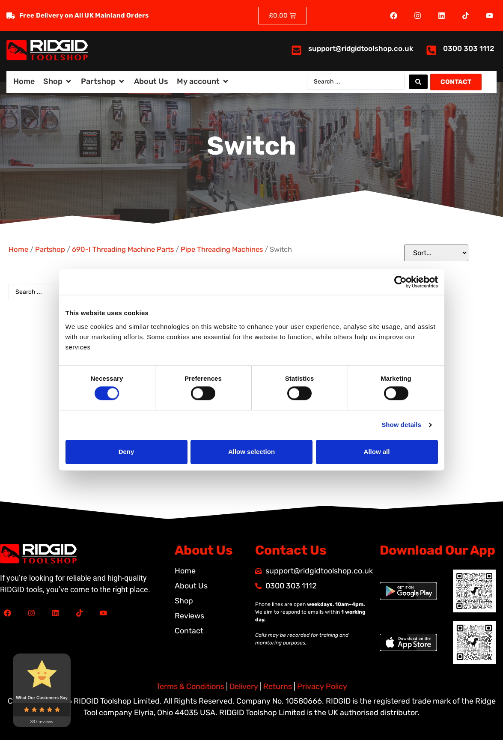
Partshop (50, 249)
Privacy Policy (322, 686)
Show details (401, 425)
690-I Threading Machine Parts (123, 249)
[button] (58, 82)
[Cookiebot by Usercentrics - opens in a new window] (400, 281)
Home (18, 249)
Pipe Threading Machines (222, 249)
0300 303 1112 (468, 48)
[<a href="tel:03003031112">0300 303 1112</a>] (431, 50)
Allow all (377, 451)
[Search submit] (418, 82)
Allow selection (251, 451)
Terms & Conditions (190, 686)
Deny (126, 451)
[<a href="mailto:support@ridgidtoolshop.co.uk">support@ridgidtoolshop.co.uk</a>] (296, 50)
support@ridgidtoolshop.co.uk (360, 48)
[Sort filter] (436, 253)
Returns (277, 686)
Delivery (243, 686)
